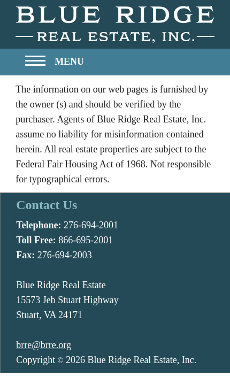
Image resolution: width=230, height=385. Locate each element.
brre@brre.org (43, 345)
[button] (54, 64)
